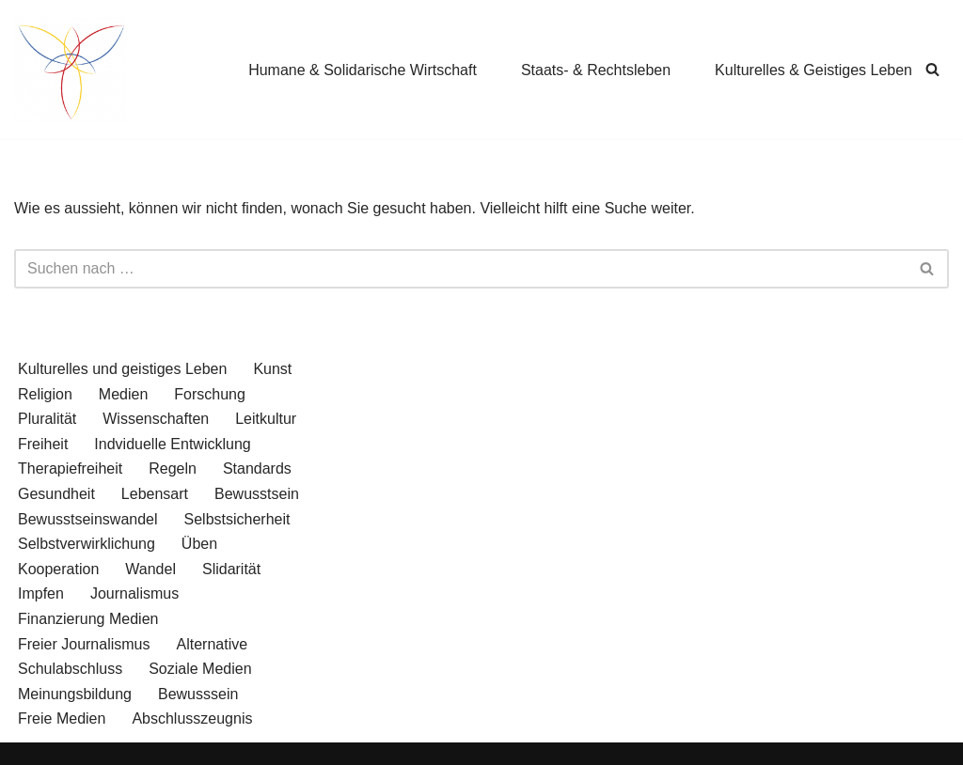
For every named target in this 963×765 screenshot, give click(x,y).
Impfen (41, 593)
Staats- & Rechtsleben (596, 70)
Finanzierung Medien (88, 619)
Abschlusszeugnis (192, 718)
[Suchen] (932, 69)
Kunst (272, 369)
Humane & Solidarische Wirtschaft (362, 70)
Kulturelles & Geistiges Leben (813, 70)
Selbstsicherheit (237, 519)
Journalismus (134, 593)
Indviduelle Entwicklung (172, 444)
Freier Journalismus (84, 644)
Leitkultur (265, 419)
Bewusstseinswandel (88, 519)
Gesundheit (56, 494)
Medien (123, 394)
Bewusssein (198, 694)
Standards (257, 468)
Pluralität (47, 419)
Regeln (173, 468)
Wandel (150, 569)
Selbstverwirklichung (86, 544)
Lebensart (154, 494)
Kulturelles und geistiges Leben (122, 369)
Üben (199, 544)
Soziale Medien (200, 669)
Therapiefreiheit (70, 468)
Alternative (211, 644)
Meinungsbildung (75, 694)
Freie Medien (61, 718)
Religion (45, 394)
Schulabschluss (70, 669)
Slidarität (231, 569)
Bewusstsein (256, 494)
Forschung (209, 394)
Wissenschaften (156, 419)
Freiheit (43, 444)
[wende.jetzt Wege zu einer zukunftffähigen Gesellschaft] (70, 69)
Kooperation (58, 569)
